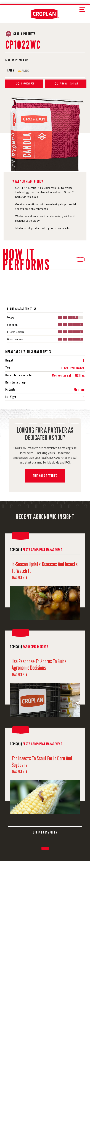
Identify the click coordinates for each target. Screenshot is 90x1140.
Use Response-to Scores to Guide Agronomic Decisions (39, 664)
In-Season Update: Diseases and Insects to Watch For (45, 567)
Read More (20, 577)
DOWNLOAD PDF (25, 83)
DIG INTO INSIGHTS (45, 832)
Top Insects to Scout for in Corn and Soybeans (42, 761)
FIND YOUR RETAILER (45, 475)
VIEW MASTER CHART (66, 83)
